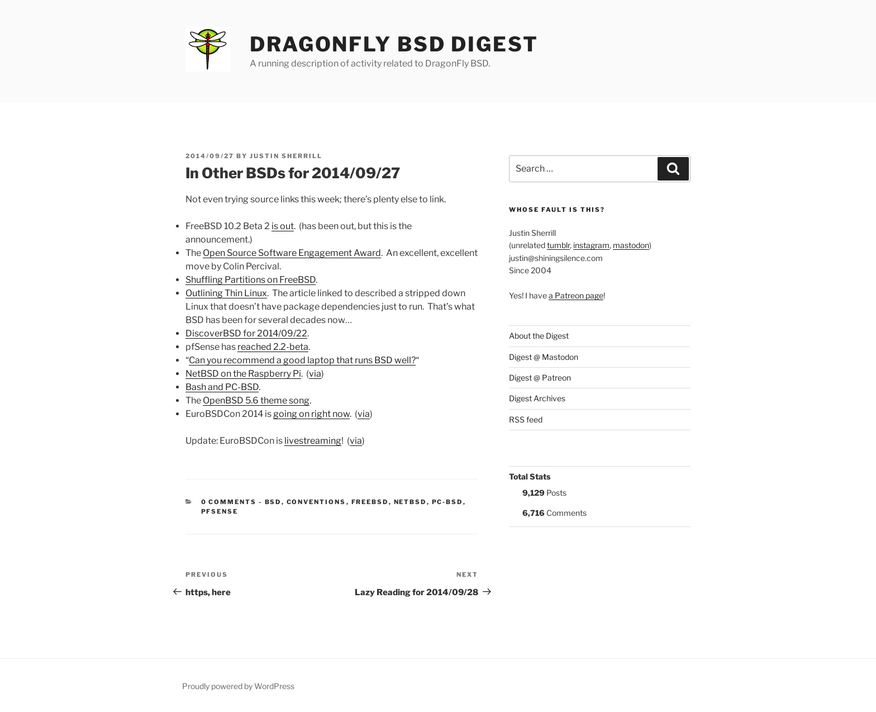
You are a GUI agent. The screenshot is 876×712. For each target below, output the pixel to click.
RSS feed (525, 419)
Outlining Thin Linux (226, 293)
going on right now (311, 414)
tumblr (558, 245)
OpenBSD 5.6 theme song (256, 400)
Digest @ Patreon (540, 377)
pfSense (220, 511)
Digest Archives (537, 398)
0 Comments (229, 502)
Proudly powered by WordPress (238, 686)
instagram (591, 245)
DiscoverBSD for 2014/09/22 (246, 333)
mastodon (631, 245)
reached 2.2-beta (272, 346)
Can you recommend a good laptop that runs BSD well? (302, 360)
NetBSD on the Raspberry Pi (243, 373)
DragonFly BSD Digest (394, 44)
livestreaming (312, 440)
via (315, 373)
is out (283, 226)
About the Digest (539, 335)
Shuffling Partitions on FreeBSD (250, 279)
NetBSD (410, 502)
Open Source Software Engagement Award (292, 253)
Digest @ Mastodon (543, 357)
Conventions (316, 502)
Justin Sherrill (286, 156)
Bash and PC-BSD (222, 387)
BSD (273, 502)
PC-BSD (447, 502)
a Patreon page (576, 295)
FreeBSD (370, 502)
